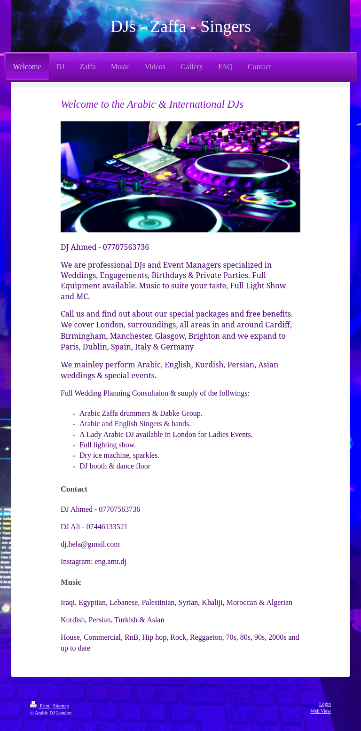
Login (325, 704)
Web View (320, 711)
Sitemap (61, 705)
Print (40, 705)
